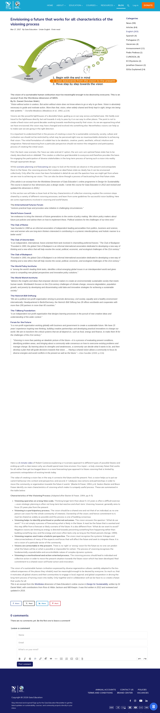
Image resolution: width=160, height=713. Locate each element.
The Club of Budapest (21, 254)
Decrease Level (71, 658)
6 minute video (26, 463)
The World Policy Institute (23, 266)
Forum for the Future (20, 322)
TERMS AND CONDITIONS (100, 692)
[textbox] (82, 652)
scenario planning (25, 166)
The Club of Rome (19, 225)
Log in (135, 5)
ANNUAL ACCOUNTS (106, 689)
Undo (139, 658)
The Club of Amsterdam (22, 239)
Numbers (66, 658)
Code (56, 658)
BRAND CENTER (125, 692)
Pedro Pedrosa (134, 52)
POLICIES (142, 689)
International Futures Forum (29, 205)
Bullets (61, 658)
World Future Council (20, 213)
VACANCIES (142, 692)
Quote (51, 658)
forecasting (43, 166)
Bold (19, 658)
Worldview (39, 584)
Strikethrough (30, 658)
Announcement (135, 48)
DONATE (148, 5)
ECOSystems (133, 61)
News (131, 23)
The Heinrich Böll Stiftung (23, 295)
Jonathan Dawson (136, 65)
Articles (131, 27)
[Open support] (154, 706)
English (47, 29)
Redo (145, 658)
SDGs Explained (135, 69)
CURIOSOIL (133, 56)
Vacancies (132, 44)
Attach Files (82, 658)
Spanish (131, 35)
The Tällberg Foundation (22, 310)
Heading (45, 658)
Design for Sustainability (97, 584)
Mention (35, 658)
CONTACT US (126, 689)
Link (40, 658)
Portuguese (132, 40)
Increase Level (77, 658)
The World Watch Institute (23, 277)
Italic (25, 658)
